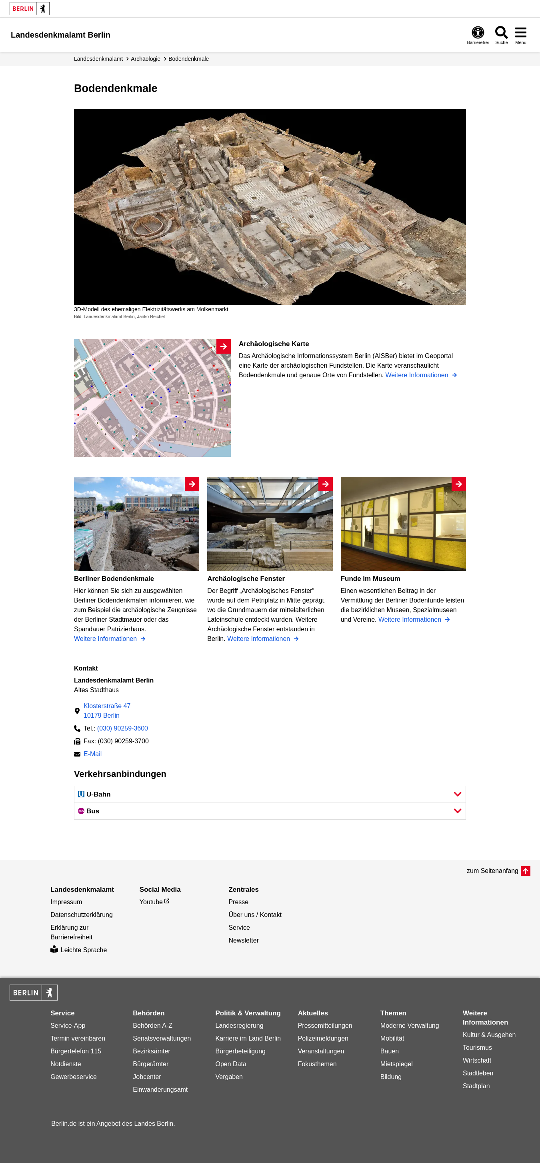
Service (239, 927)
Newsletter (243, 940)
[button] (270, 794)
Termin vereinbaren (77, 1038)
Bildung (391, 1076)
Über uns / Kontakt (255, 914)
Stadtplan (476, 1086)
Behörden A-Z (152, 1025)
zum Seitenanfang (492, 870)
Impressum (66, 902)
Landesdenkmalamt (98, 59)
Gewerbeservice (73, 1076)
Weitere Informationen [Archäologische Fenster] (259, 638)
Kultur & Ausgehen (489, 1034)
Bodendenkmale (188, 59)
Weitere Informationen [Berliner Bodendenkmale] (106, 638)
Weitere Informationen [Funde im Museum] (410, 619)
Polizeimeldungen (323, 1038)
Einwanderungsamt (160, 1089)
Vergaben (229, 1076)
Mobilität (392, 1038)
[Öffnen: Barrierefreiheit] (478, 35)
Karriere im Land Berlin (248, 1038)
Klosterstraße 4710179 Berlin (107, 711)
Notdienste (65, 1064)
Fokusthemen (317, 1064)
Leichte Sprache (78, 950)
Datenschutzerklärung (81, 914)
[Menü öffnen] (520, 35)
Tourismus (477, 1047)
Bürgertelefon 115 (75, 1051)
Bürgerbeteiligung (241, 1051)
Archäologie (145, 59)
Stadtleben (478, 1073)
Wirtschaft (477, 1060)
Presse (238, 902)
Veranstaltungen (321, 1051)
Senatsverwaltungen (162, 1038)
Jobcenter (147, 1076)
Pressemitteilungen (325, 1025)
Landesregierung (240, 1025)
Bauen (389, 1051)
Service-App (67, 1025)
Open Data (231, 1064)
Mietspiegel (396, 1064)
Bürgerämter (150, 1064)
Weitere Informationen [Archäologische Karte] (417, 375)
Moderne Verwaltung (409, 1025)
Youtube (151, 902)
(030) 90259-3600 (122, 728)
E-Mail (93, 755)
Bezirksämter (151, 1051)
